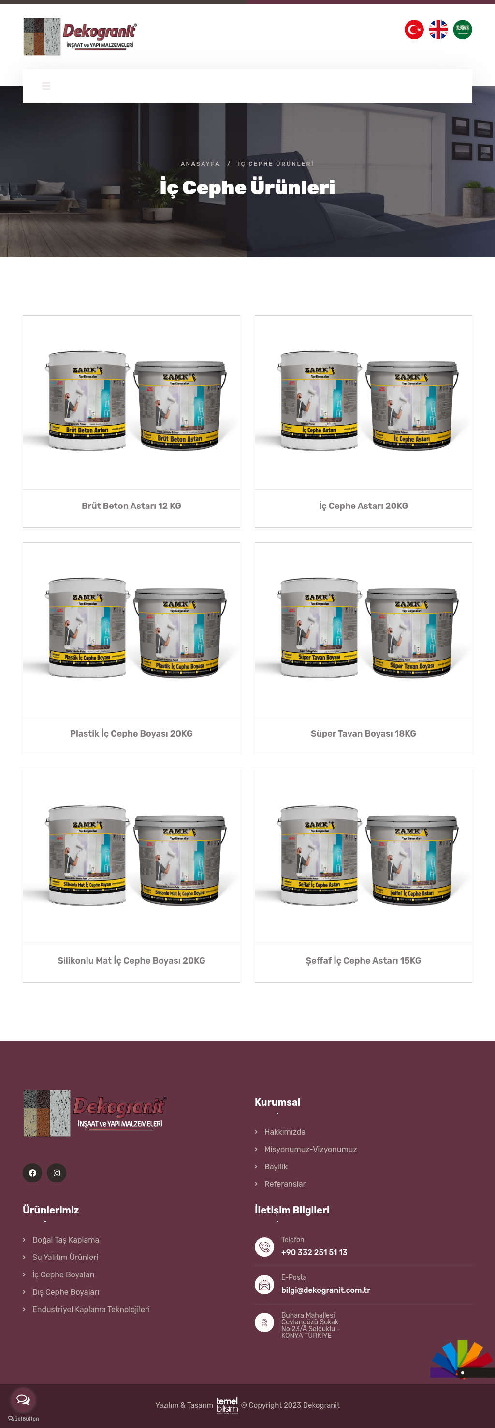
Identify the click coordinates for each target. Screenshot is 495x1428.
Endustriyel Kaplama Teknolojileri (91, 1309)
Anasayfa (200, 163)
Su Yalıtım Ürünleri (65, 1257)
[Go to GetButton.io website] (23, 1418)
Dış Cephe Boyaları (65, 1292)
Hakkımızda (285, 1131)
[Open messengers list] (23, 1400)
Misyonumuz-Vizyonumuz (310, 1149)
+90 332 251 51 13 (314, 1252)
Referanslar (285, 1184)
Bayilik (276, 1166)
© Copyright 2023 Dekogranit (290, 1405)
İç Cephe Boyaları (63, 1274)
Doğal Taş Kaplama (65, 1239)
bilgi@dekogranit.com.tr (325, 1290)
